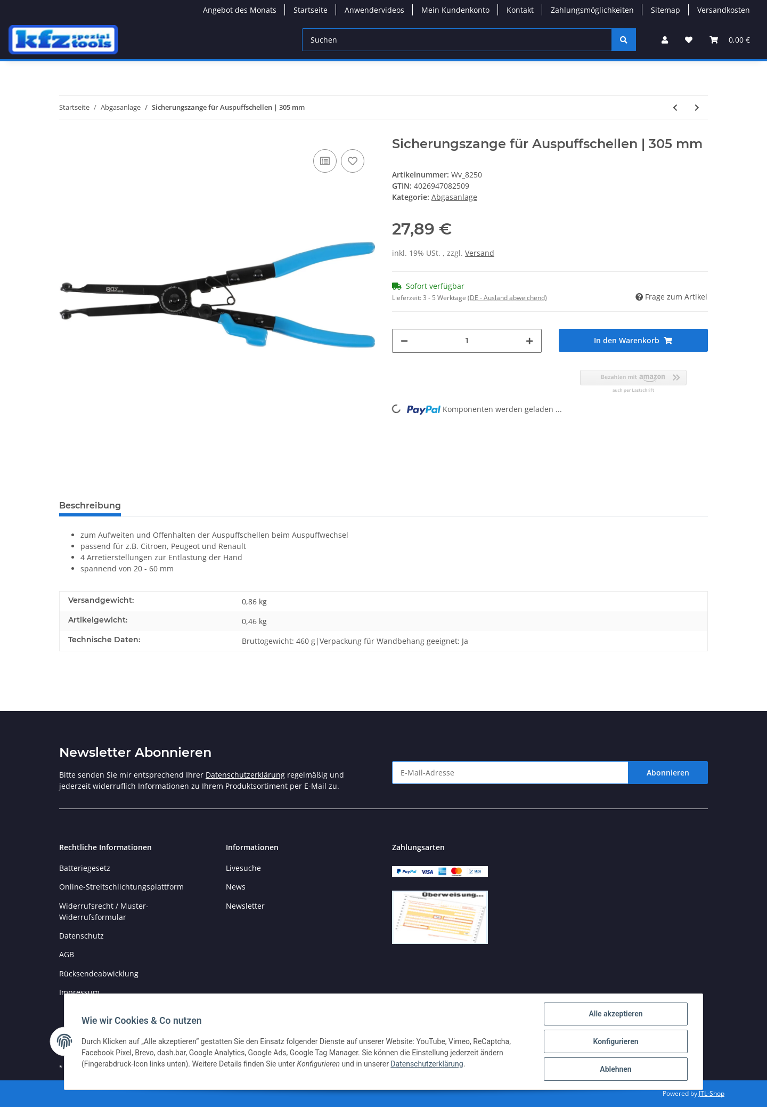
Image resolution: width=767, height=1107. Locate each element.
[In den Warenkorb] (633, 340)
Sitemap (665, 10)
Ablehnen (615, 1069)
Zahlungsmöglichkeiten (592, 10)
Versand (479, 253)
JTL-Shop (711, 1093)
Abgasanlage (454, 197)
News (236, 887)
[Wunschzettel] (688, 39)
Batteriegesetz (84, 868)
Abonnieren (668, 772)
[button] (664, 39)
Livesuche (243, 868)
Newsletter (245, 906)
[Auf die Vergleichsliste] (325, 161)
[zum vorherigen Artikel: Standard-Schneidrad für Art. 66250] (675, 107)
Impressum (79, 992)
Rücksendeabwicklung (98, 973)
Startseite (310, 10)
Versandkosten (723, 10)
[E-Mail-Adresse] (510, 772)
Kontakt (520, 10)
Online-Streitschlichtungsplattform (121, 887)
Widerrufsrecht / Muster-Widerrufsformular (104, 911)
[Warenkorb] (729, 39)
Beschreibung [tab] (90, 505)
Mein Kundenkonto (455, 10)
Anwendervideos (374, 10)
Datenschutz (81, 936)
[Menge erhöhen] (529, 340)
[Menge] (466, 340)
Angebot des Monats (239, 10)
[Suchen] (457, 39)
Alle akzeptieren (615, 1013)
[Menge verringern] (404, 340)
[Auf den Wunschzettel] (352, 161)
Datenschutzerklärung (245, 775)
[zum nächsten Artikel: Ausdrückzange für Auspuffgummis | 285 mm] (697, 107)
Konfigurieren (615, 1041)
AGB (66, 954)
